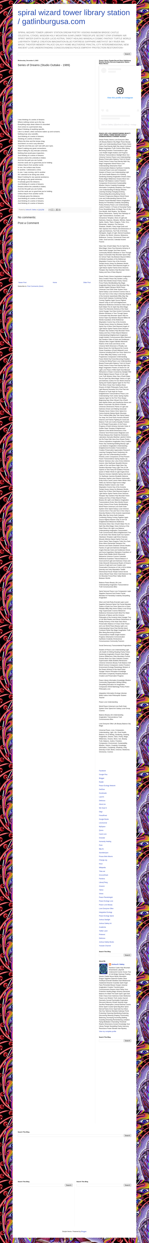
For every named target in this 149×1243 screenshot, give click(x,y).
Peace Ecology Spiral (106, 916)
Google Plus (103, 774)
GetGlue (102, 789)
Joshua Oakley (107, 125)
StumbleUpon (103, 853)
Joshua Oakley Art (105, 923)
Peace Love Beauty (105, 905)
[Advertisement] (115, 1084)
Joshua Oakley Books (106, 942)
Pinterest (102, 934)
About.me (102, 804)
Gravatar (102, 838)
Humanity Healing (105, 841)
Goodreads (103, 793)
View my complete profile (107, 1031)
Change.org (103, 860)
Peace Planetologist (106, 897)
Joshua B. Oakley (117, 964)
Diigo (100, 812)
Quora (101, 830)
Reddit (101, 782)
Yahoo (101, 890)
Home (55, 282)
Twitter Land (103, 931)
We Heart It (103, 808)
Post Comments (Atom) (35, 286)
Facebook (102, 771)
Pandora (102, 879)
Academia (102, 927)
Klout (100, 864)
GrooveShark (103, 875)
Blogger (101, 778)
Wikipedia (102, 867)
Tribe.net (102, 871)
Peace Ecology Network (107, 786)
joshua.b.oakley (122, 125)
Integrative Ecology (105, 912)
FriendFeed (103, 815)
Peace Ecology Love (106, 901)
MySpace (102, 827)
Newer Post (22, 282)
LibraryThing (103, 882)
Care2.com (103, 834)
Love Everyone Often (106, 908)
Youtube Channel (105, 946)
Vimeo (101, 894)
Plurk (100, 845)
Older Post (87, 282)
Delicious (102, 801)
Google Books (104, 819)
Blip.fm (101, 849)
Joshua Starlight (104, 920)
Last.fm (101, 797)
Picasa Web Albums (106, 856)
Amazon (102, 886)
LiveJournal (103, 823)
